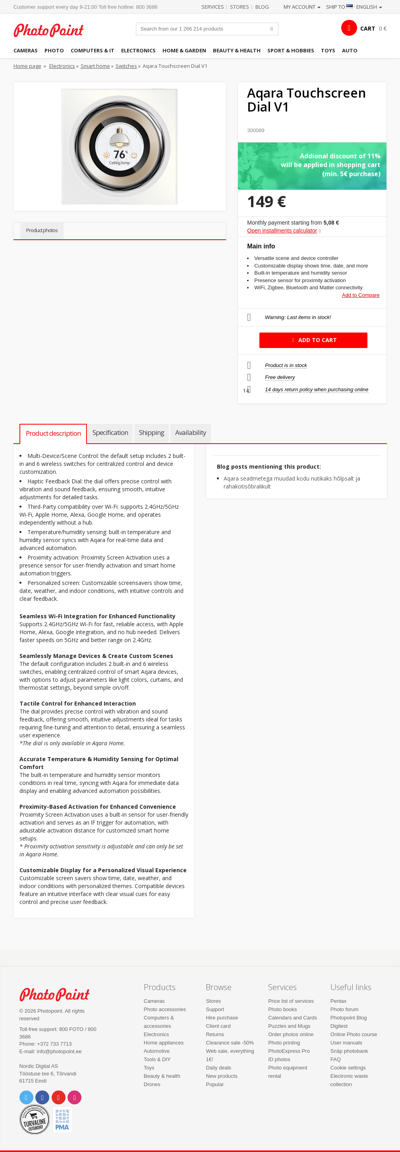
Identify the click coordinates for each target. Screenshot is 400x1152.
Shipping (151, 432)
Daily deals (218, 1068)
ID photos (279, 1059)
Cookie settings (348, 1068)
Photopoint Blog (348, 1018)
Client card (218, 1026)
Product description (53, 433)
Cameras (26, 50)
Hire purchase (222, 1018)
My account (302, 6)
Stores (239, 6)
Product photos (42, 230)
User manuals (346, 1043)
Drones (152, 1084)
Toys (328, 50)
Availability (190, 432)
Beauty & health (237, 50)
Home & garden (184, 50)
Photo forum (344, 1009)
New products (221, 1076)
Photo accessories (165, 1009)
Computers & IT (92, 50)
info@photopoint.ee (59, 1051)
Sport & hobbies (290, 50)
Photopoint (53, 30)
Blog (262, 6)
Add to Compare (361, 295)
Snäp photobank (349, 1051)
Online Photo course (353, 1034)
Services (212, 6)
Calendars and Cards (292, 1018)
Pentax (338, 1001)
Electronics (138, 50)
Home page (27, 65)
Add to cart (313, 340)
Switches (126, 65)
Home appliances (164, 1043)
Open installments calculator (282, 230)
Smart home (95, 65)
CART (367, 28)
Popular (215, 1084)
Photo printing (284, 1043)
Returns (215, 1034)
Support (215, 1009)
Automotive (157, 1051)
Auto (349, 50)
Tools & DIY (157, 1059)
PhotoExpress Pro (289, 1051)
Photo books (282, 1009)
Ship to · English (354, 6)
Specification (110, 432)
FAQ (335, 1059)
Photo (54, 50)
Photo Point (59, 994)
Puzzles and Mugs (289, 1026)
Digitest (339, 1026)
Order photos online (290, 1034)
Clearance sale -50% (230, 1043)
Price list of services (291, 1001)
